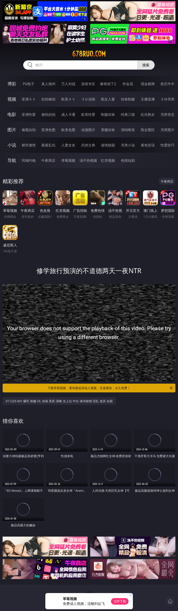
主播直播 (148, 99)
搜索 (145, 65)
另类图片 (167, 129)
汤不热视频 (88, 160)
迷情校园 (108, 145)
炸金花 (128, 83)
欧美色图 (68, 129)
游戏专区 (88, 83)
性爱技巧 (167, 145)
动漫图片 (88, 129)
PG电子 (28, 83)
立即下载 (120, 601)
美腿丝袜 (108, 129)
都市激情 (29, 145)
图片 (11, 130)
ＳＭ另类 (167, 99)
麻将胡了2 (108, 83)
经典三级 (128, 114)
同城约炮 (29, 160)
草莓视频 (68, 160)
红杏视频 (108, 160)
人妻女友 (68, 145)
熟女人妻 (108, 99)
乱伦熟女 (148, 114)
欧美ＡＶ (68, 99)
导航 (11, 160)
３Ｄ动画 (88, 99)
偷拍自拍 (48, 114)
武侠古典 (88, 145)
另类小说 (128, 145)
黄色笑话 (148, 145)
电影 (11, 114)
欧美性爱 (88, 114)
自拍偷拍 (48, 99)
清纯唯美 (128, 129)
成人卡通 (68, 114)
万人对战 (68, 83)
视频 (11, 99)
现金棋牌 (148, 83)
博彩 (11, 84)
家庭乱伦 (48, 145)
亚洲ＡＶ (29, 99)
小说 (11, 145)
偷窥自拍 (29, 129)
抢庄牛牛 (167, 83)
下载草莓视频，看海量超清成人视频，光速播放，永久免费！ (110, 388)
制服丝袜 (108, 114)
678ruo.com (89, 53)
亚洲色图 (48, 129)
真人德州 (48, 83)
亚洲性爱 (29, 114)
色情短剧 (128, 160)
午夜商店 (48, 160)
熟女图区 (148, 129)
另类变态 (167, 114)
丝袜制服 (128, 99)
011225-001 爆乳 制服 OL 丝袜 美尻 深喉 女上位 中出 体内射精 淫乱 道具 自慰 (59, 401)
